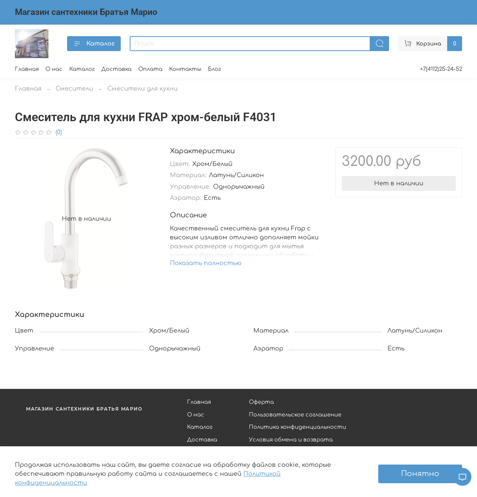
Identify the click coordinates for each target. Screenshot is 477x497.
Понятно (420, 473)
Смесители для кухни (142, 88)
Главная (27, 69)
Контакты (185, 69)
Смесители (74, 88)
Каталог (93, 43)
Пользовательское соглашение (295, 415)
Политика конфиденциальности (297, 427)
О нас (54, 69)
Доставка (116, 69)
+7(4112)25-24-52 (441, 69)
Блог (214, 69)
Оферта (261, 402)
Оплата (150, 69)
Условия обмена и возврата (291, 440)
